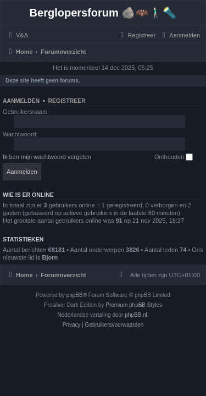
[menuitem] (17, 35)
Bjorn (50, 257)
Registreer (66, 100)
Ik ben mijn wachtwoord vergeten (47, 156)
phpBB (74, 295)
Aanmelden (21, 100)
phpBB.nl (136, 315)
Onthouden (173, 157)
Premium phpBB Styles (133, 305)
